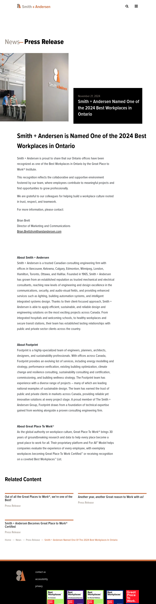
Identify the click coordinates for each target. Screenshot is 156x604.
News (12, 42)
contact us (40, 572)
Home (8, 540)
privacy (39, 586)
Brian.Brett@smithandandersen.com (39, 231)
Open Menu (136, 6)
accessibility (41, 579)
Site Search (127, 6)
